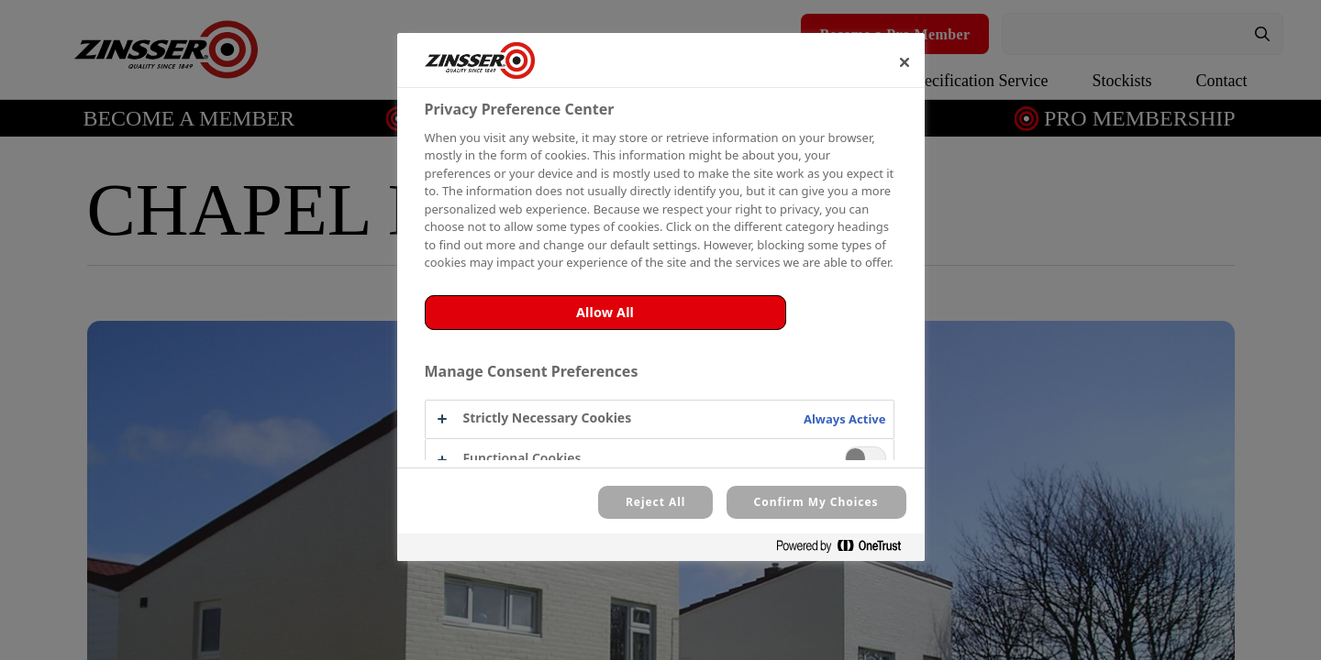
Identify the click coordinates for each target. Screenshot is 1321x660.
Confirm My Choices (816, 502)
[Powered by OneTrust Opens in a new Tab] (846, 549)
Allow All (605, 312)
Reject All (655, 502)
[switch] (865, 457)
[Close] (904, 62)
